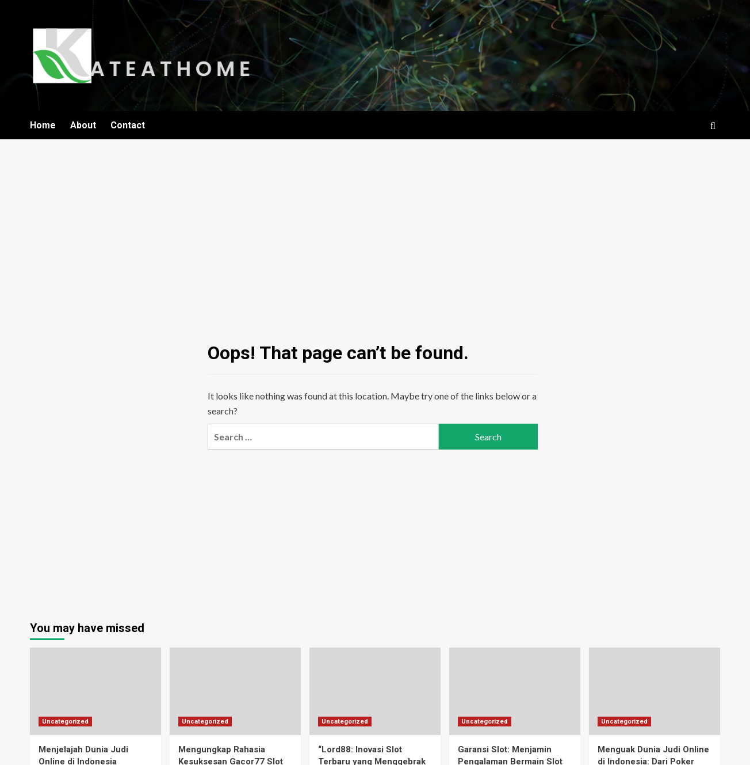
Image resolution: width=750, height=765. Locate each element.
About (83, 125)
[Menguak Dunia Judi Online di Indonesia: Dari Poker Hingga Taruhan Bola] (654, 691)
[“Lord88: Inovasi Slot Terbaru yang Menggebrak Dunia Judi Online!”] (375, 691)
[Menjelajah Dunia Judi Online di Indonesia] (95, 691)
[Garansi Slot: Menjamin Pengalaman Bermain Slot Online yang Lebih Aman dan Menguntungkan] (514, 691)
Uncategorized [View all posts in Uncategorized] (65, 721)
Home (43, 125)
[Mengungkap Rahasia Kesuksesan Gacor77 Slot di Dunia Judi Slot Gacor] (235, 691)
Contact (127, 125)
